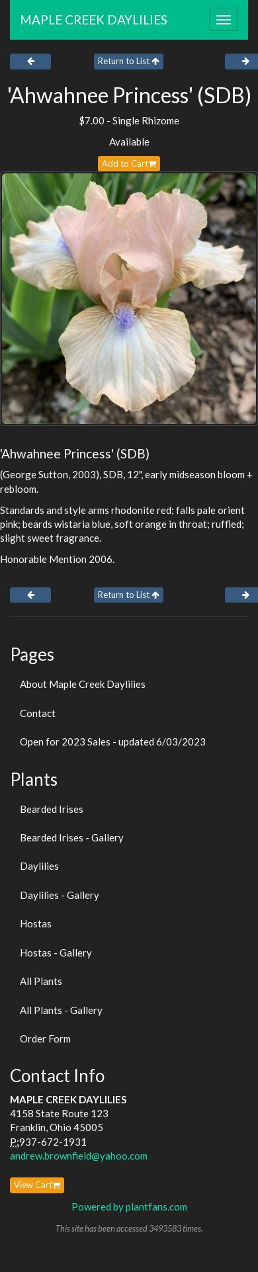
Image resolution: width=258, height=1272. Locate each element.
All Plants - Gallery (61, 1010)
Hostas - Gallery (56, 952)
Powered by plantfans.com (129, 1206)
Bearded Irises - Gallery (72, 837)
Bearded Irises (51, 809)
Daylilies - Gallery (59, 895)
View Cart (37, 1184)
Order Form (45, 1038)
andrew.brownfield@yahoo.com (79, 1156)
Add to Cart (129, 163)
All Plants (41, 981)
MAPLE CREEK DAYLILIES (93, 19)
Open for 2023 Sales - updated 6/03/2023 (113, 741)
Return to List (128, 61)
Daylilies (39, 866)
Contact (38, 713)
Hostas (36, 923)
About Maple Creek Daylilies (83, 684)
